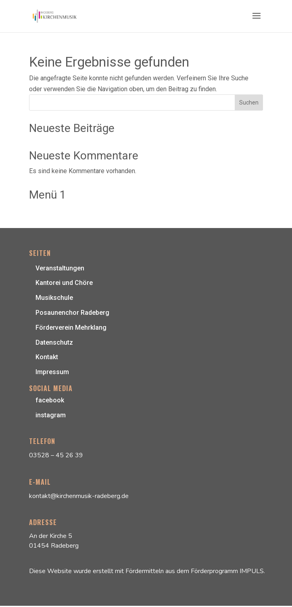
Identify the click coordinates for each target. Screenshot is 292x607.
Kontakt (46, 357)
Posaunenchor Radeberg (72, 312)
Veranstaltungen (59, 268)
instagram (50, 415)
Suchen (249, 102)
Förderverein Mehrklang (70, 327)
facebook (49, 400)
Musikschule (54, 297)
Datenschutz (54, 342)
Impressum (52, 372)
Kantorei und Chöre (64, 283)
